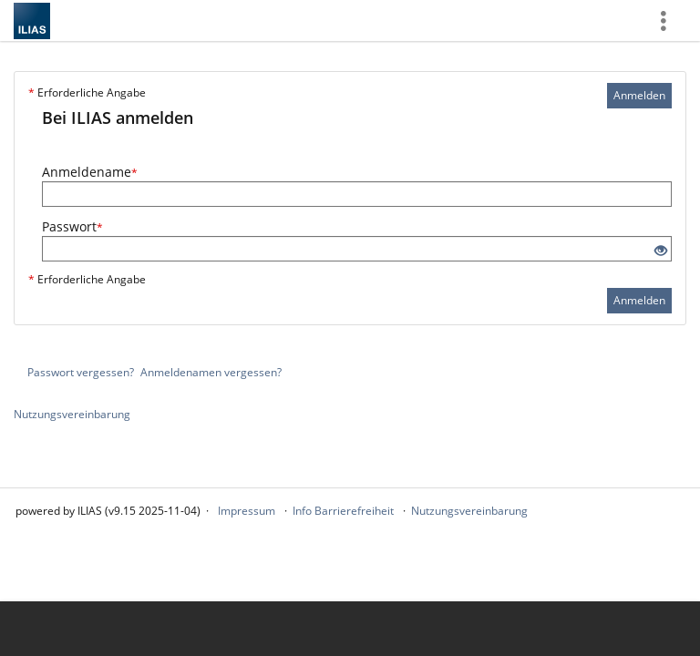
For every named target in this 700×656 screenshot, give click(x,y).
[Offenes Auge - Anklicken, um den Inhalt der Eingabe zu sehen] (660, 251)
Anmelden (639, 95)
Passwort (72, 226)
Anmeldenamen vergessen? (211, 372)
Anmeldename (90, 171)
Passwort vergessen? (80, 372)
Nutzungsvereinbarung (72, 414)
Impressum (246, 510)
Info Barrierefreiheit (343, 510)
